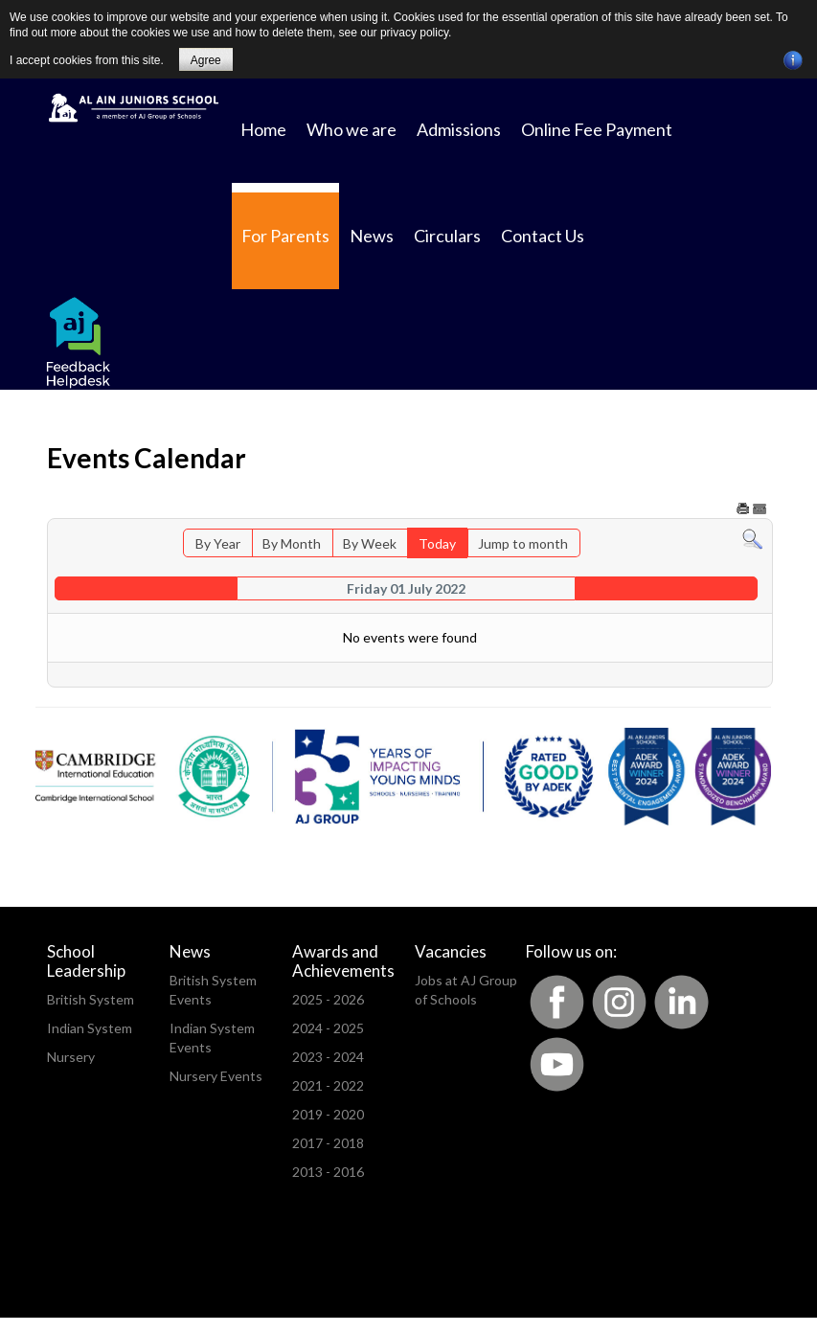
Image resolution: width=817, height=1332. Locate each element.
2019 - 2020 (328, 1114)
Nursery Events (216, 1076)
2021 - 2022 (328, 1085)
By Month (291, 543)
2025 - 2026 (328, 999)
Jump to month (523, 543)
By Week (370, 543)
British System (90, 999)
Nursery (71, 1057)
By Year (217, 543)
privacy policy (414, 32)
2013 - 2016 (328, 1171)
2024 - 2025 (328, 1028)
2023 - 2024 (328, 1057)
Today (437, 543)
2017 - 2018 (328, 1143)
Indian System (89, 1028)
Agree (206, 60)
